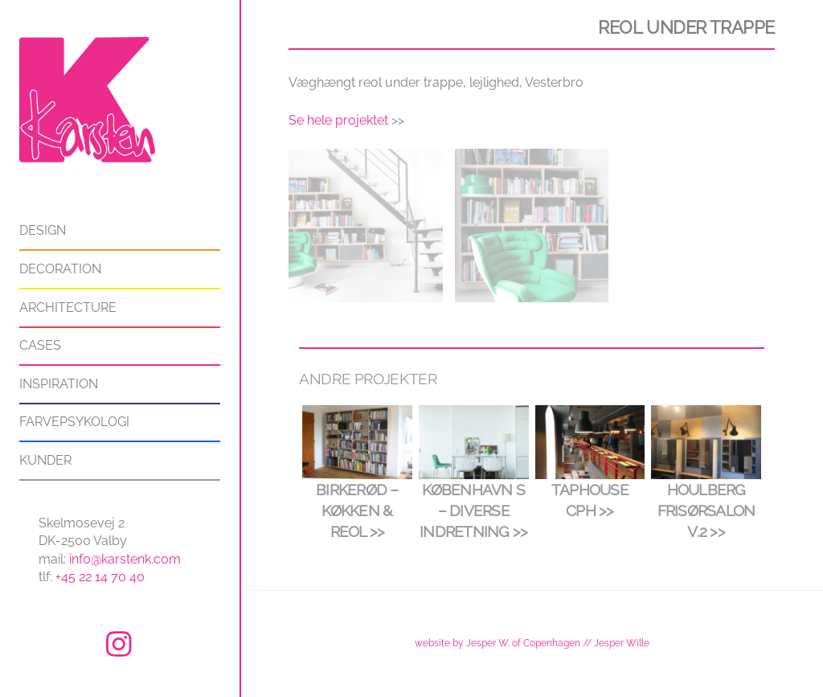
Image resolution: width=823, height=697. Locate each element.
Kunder (45, 460)
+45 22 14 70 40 (100, 576)
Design (42, 230)
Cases (40, 345)
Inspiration (58, 384)
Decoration (60, 269)
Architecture (68, 307)
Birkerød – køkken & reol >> (357, 510)
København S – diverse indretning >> (473, 510)
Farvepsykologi (74, 421)
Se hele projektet (338, 120)
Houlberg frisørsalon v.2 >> (706, 510)
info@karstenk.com (125, 559)
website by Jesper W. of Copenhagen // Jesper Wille (532, 643)
